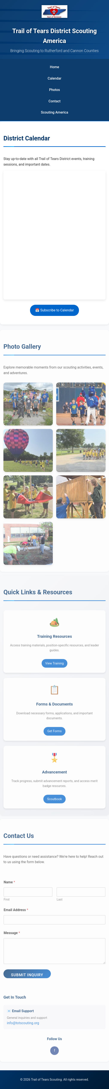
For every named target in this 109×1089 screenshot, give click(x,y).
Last (59, 902)
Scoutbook (54, 801)
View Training (54, 666)
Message (12, 935)
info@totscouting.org (23, 1025)
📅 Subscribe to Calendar (54, 310)
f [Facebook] (54, 1053)
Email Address (16, 912)
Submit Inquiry (27, 977)
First (7, 902)
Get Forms (54, 733)
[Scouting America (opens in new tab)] (54, 112)
